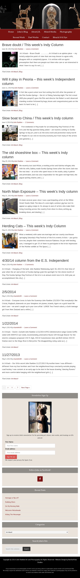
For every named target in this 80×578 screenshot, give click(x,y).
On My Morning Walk (12, 506)
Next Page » (25, 387)
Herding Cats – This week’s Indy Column (34, 226)
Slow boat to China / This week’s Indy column (37, 118)
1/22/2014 (10, 323)
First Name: (9, 442)
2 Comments (29, 122)
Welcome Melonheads (13, 510)
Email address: (10, 449)
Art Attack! (14, 72)
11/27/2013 (11, 355)
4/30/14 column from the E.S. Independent (35, 260)
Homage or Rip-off (12, 498)
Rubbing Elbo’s (10, 502)
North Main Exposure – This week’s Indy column (40, 191)
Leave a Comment (32, 49)
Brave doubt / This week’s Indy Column (32, 45)
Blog (20, 72)
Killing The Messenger (13, 514)
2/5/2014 (9, 292)
